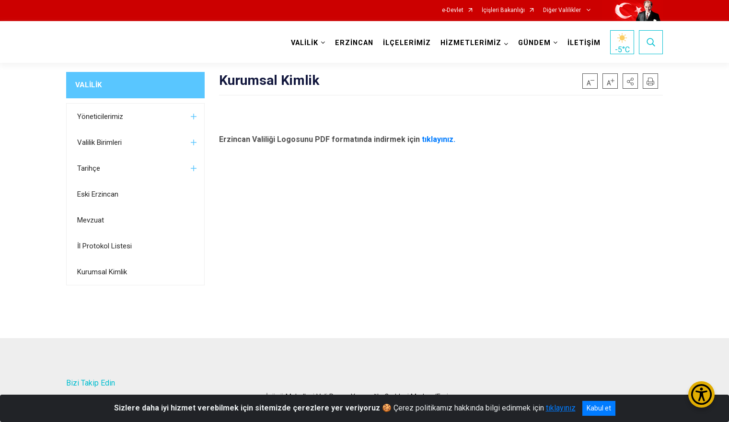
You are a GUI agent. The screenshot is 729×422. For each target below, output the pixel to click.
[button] (630, 81)
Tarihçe (88, 168)
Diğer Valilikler (562, 10)
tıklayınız (561, 407)
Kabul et (599, 408)
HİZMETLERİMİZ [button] (470, 43)
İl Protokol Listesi (104, 246)
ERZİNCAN (354, 43)
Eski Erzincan (97, 194)
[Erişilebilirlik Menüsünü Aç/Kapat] (701, 394)
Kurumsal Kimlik (102, 272)
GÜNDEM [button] (534, 43)
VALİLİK (88, 85)
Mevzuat (90, 220)
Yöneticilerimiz (100, 116)
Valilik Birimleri (99, 142)
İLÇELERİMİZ (407, 43)
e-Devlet (452, 10)
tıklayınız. (438, 139)
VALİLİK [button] (304, 43)
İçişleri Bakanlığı (503, 10)
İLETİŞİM (584, 43)
